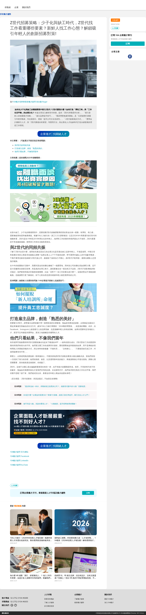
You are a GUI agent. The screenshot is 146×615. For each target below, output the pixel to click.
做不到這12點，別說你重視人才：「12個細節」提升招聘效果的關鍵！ (50, 404)
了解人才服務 (49, 602)
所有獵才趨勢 (5, 14)
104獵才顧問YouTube (19, 465)
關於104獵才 (109, 599)
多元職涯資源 (49, 606)
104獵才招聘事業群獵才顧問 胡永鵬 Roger (30, 101)
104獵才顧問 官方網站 (19, 452)
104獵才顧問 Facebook (19, 456)
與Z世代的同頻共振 (22, 145)
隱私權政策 (5, 613)
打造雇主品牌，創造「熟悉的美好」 (29, 148)
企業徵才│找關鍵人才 (53, 134)
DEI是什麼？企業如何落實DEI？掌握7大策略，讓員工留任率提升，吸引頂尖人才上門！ (56, 395)
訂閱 (128, 43)
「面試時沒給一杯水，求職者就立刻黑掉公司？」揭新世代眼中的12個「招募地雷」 (55, 386)
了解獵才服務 (79, 599)
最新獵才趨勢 (79, 602)
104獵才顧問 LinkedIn (19, 460)
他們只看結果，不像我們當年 (26, 151)
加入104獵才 (109, 602)
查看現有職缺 (49, 599)
